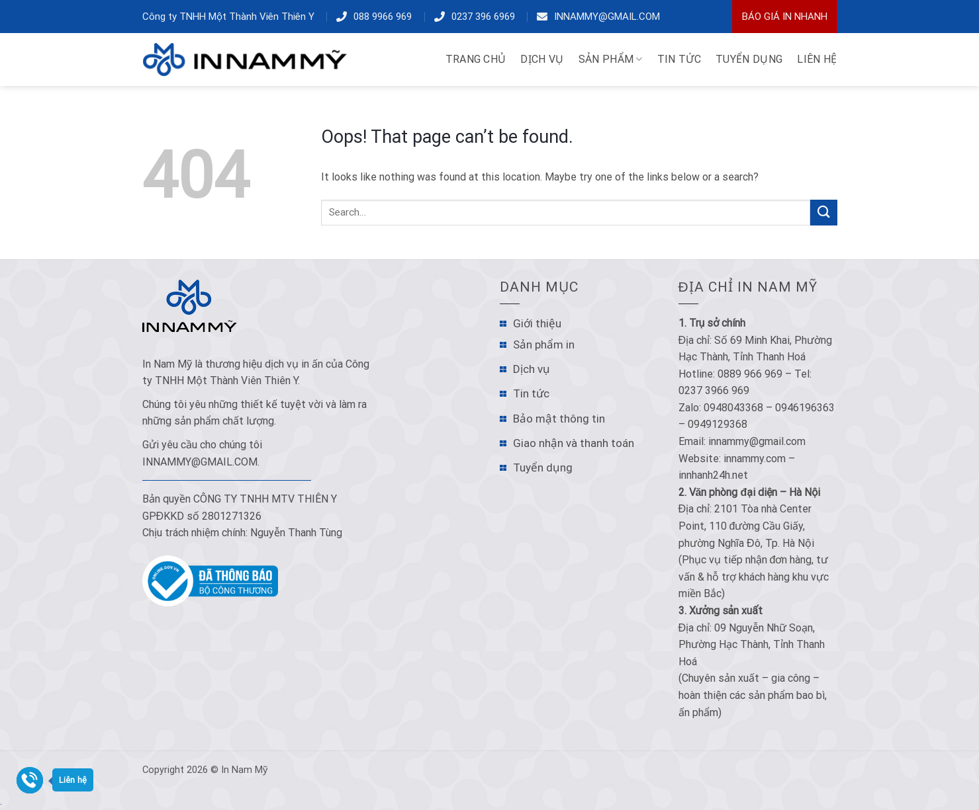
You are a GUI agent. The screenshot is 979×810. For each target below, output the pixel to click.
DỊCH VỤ (541, 59)
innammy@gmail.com (607, 16)
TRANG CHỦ (475, 59)
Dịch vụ (531, 369)
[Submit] (823, 212)
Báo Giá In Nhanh (784, 16)
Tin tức (531, 393)
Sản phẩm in (544, 344)
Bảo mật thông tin (559, 418)
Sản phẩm (611, 59)
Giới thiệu (537, 323)
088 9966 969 (382, 16)
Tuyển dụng (543, 467)
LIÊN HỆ (817, 59)
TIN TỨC (679, 59)
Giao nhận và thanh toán (573, 443)
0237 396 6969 (483, 16)
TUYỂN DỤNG (749, 59)
